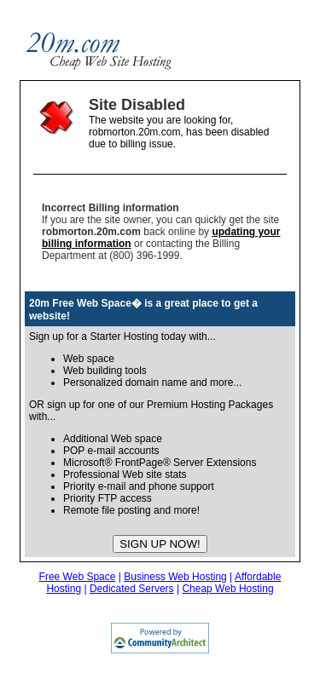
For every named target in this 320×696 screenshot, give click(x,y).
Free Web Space (77, 577)
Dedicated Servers (132, 589)
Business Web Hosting (175, 577)
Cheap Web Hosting (227, 589)
